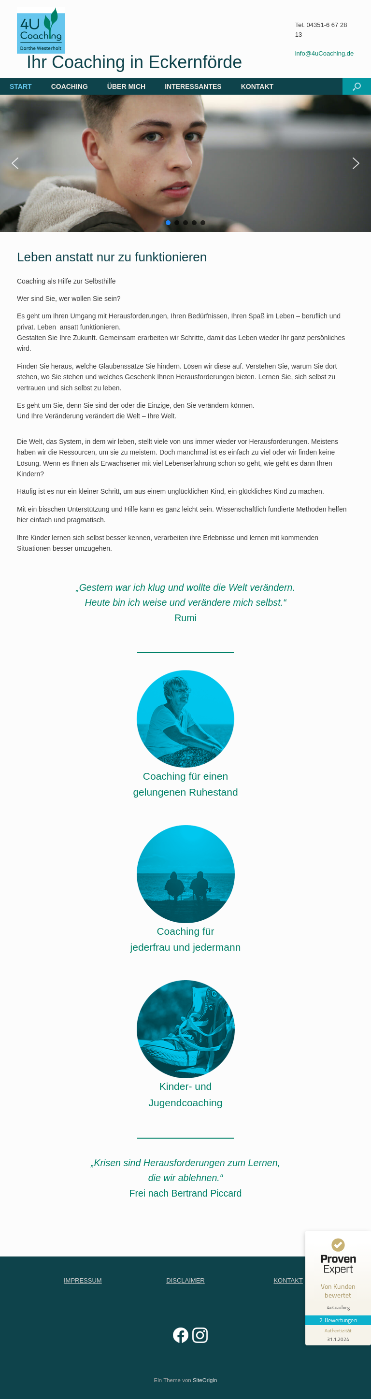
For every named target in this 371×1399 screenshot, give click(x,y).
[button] (356, 86)
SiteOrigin (205, 1380)
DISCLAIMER (185, 1280)
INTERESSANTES (193, 86)
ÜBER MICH (126, 86)
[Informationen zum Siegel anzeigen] (338, 1335)
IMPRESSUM (83, 1280)
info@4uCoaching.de (324, 53)
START (21, 86)
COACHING (69, 86)
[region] (185, 163)
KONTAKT (257, 86)
